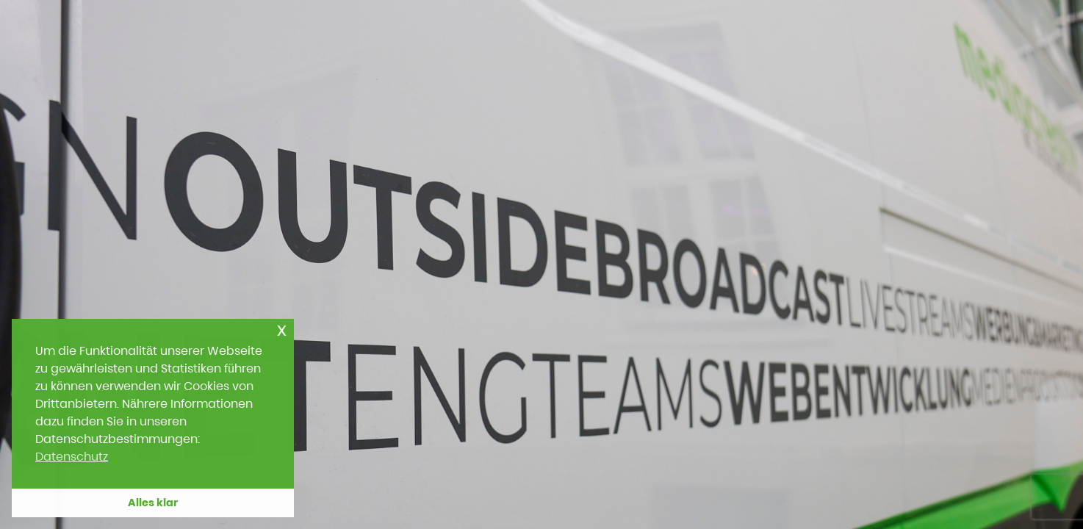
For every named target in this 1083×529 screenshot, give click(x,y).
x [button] (282, 330)
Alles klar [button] (153, 502)
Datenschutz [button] (71, 456)
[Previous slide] (45, 259)
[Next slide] (1037, 259)
